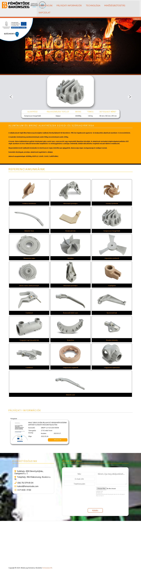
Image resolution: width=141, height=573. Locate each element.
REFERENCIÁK (46, 5)
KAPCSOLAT (44, 12)
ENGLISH (137, 19)
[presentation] (79, 503)
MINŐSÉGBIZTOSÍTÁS (114, 5)
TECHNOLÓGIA (93, 5)
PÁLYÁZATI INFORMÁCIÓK (69, 5)
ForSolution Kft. (48, 568)
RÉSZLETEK (57, 439)
